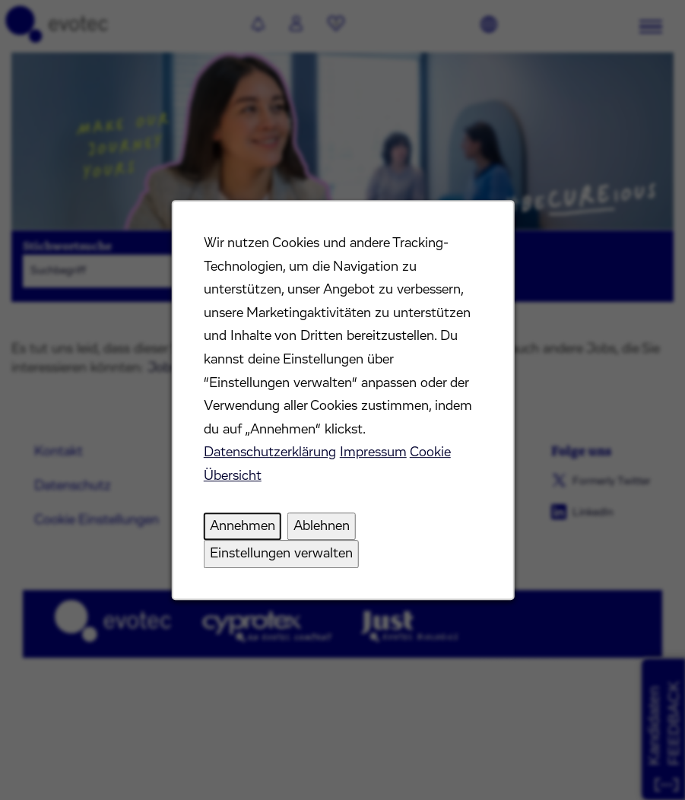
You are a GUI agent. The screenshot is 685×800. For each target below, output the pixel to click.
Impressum (372, 452)
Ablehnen (321, 526)
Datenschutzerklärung (269, 452)
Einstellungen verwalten (280, 553)
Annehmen (241, 526)
